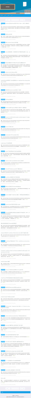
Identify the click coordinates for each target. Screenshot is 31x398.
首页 (5, 15)
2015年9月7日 (3, 62)
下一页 (23, 388)
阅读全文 (6, 29)
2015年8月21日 (3, 107)
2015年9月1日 (3, 72)
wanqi (7, 6)
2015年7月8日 (3, 325)
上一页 (7, 388)
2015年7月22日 (3, 194)
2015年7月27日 (3, 186)
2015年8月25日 (3, 99)
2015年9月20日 (3, 42)
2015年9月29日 (3, 23)
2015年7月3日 (3, 334)
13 (20, 388)
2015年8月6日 (3, 160)
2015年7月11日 (3, 306)
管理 (12, 15)
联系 (9, 15)
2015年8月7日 (3, 151)
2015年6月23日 (3, 360)
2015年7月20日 (3, 212)
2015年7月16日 (3, 269)
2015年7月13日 (3, 287)
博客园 (2, 15)
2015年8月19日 (3, 126)
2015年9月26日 (3, 34)
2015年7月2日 (3, 341)
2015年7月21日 (3, 204)
